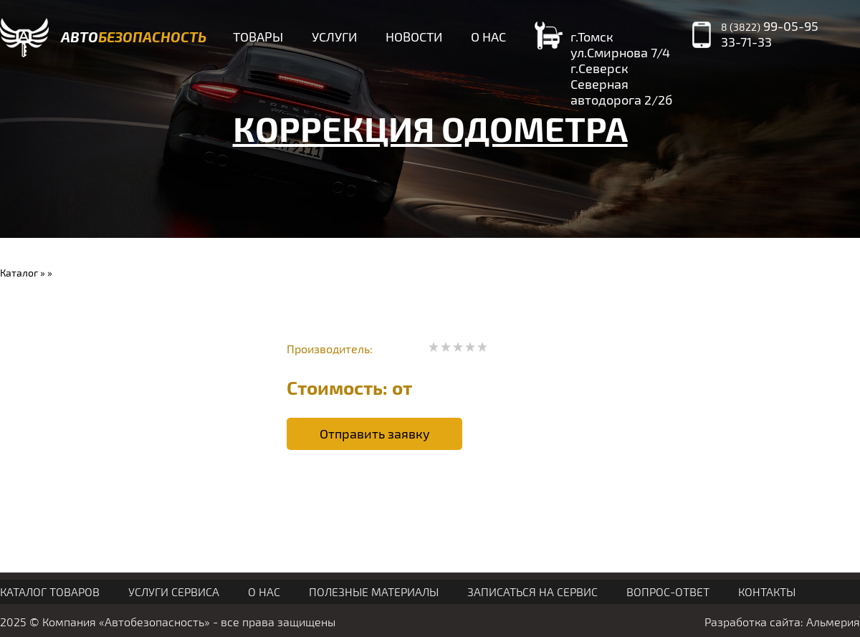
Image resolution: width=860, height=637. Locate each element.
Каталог (19, 273)
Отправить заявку (375, 433)
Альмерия (833, 621)
